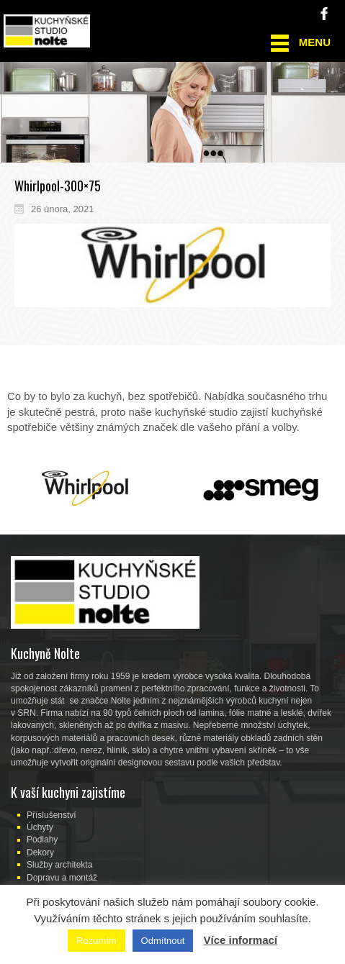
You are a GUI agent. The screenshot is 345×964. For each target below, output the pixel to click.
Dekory (40, 852)
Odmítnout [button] (163, 940)
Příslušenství (51, 815)
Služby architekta (59, 865)
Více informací (240, 940)
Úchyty (40, 827)
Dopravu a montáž (62, 878)
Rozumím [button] (96, 940)
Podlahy (42, 840)
